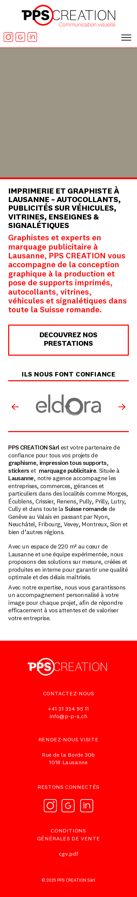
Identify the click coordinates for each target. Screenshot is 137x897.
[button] (126, 35)
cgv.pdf (68, 854)
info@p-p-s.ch (68, 717)
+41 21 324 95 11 (68, 709)
